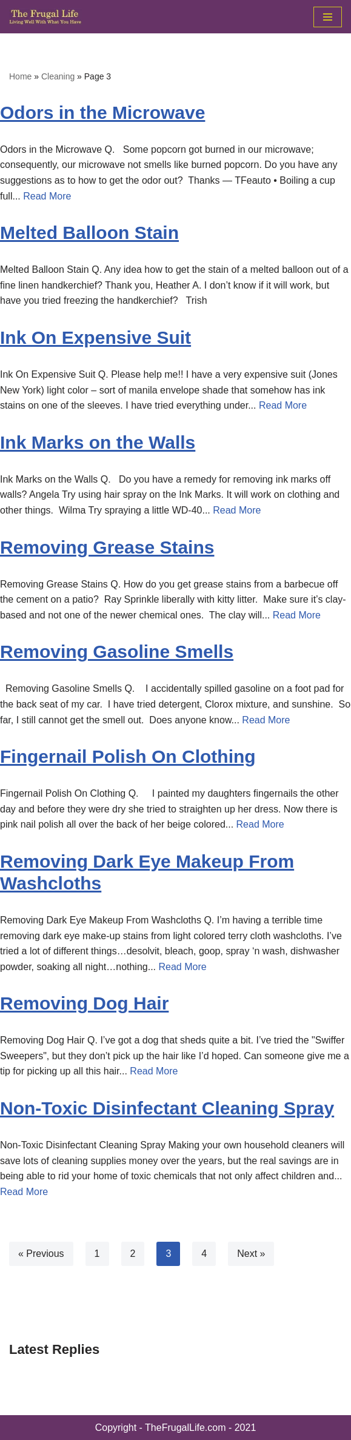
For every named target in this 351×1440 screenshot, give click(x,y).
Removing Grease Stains (107, 547)
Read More (47, 196)
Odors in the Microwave (102, 112)
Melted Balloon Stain (89, 233)
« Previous (41, 1253)
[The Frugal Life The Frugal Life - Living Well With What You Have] (45, 16)
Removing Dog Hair (84, 1003)
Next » (251, 1253)
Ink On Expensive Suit (95, 337)
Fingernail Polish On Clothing (128, 756)
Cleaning (58, 76)
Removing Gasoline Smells (116, 651)
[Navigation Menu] (327, 17)
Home (20, 76)
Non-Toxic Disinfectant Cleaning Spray (167, 1108)
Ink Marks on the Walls (97, 442)
